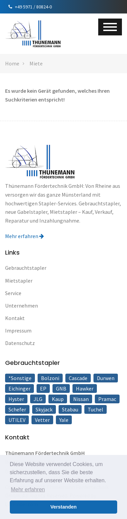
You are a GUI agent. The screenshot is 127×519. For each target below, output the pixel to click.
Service (13, 293)
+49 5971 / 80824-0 (30, 7)
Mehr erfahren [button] (28, 489)
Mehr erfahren (24, 236)
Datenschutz (20, 343)
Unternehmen (21, 305)
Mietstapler (19, 280)
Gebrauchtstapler (25, 267)
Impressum (18, 330)
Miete (36, 63)
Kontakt (15, 318)
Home (12, 63)
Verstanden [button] (63, 507)
